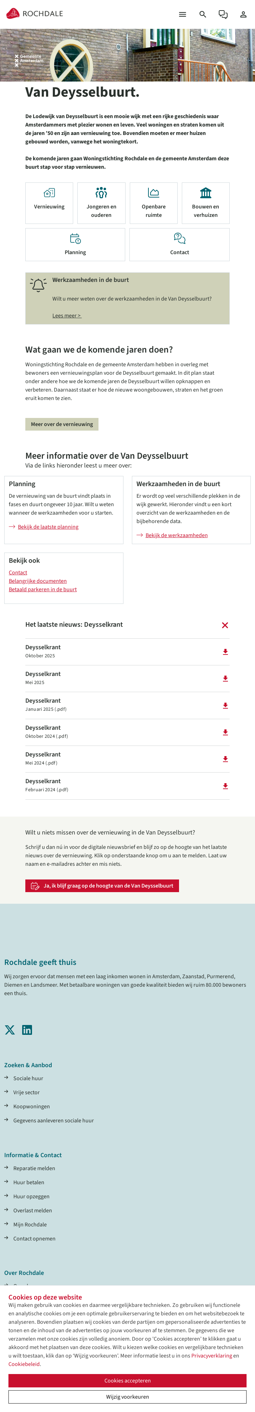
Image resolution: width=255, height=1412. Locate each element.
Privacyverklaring (211, 1356)
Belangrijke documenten (38, 581)
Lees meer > (67, 316)
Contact (18, 572)
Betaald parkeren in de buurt (43, 589)
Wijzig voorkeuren (127, 1397)
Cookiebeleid (24, 1364)
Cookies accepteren (127, 1381)
